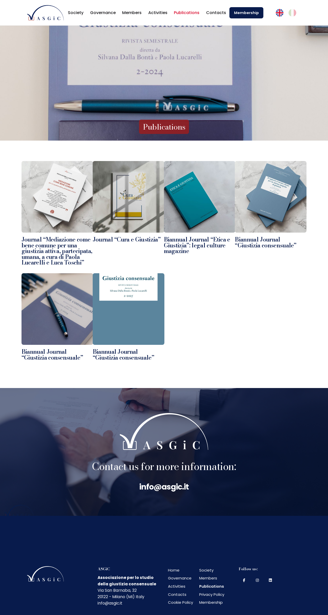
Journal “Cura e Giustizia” (127, 239)
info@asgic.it (163, 487)
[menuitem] (279, 13)
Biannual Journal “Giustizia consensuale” (265, 242)
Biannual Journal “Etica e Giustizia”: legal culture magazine (197, 245)
